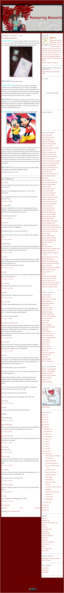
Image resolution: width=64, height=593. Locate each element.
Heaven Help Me (49, 479)
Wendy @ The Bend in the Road (50, 284)
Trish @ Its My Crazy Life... (49, 280)
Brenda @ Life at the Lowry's (49, 154)
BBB (3, 407)
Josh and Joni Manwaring (48, 208)
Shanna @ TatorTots (47, 265)
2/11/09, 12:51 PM (7, 420)
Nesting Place (45, 329)
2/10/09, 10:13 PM (7, 279)
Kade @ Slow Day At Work (48, 216)
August (46, 439)
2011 (44, 422)
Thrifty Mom (45, 356)
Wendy (3, 182)
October (47, 434)
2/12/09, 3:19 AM (7, 480)
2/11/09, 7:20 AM (7, 318)
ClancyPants (5, 205)
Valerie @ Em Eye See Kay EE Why (51, 282)
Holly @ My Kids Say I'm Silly (49, 182)
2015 (44, 414)
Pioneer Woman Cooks (47, 335)
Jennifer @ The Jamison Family (49, 201)
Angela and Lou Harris (47, 146)
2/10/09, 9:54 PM (7, 252)
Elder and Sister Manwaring (49, 169)
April (46, 448)
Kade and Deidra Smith (47, 218)
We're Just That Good (47, 361)
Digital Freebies (46, 305)
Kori (3, 292)
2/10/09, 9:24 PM (7, 201)
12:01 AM (16, 172)
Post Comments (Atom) (14, 511)
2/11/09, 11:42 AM (7, 351)
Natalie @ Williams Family (48, 250)
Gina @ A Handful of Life (48, 180)
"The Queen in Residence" (8, 323)
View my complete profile (50, 62)
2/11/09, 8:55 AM (7, 337)
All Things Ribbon (46, 294)
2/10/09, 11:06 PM (7, 288)
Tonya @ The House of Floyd (49, 278)
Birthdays (44, 520)
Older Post (37, 508)
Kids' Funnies (45, 529)
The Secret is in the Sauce (48, 352)
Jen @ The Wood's (46, 186)
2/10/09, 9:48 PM (7, 239)
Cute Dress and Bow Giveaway (52, 491)
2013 (44, 417)
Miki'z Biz (44, 244)
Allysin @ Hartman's (47, 139)
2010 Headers (45, 568)
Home (21, 508)
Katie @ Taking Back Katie (48, 223)
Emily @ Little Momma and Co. (50, 173)
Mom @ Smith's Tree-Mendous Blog (51, 248)
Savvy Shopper (45, 339)
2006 (44, 510)
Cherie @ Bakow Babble (48, 158)
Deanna (3, 222)
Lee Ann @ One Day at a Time (49, 229)
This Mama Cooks (46, 354)
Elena (54, 37)
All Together (48, 489)
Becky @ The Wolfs (47, 150)
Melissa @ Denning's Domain (49, 240)
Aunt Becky (6, 43)
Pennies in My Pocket (47, 333)
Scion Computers (46, 341)
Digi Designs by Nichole (48, 303)
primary (44, 537)
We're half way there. (50, 469)
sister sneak (44, 544)
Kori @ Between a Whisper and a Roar (51, 227)
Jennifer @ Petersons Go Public (49, 197)
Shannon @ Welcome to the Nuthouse (51, 267)
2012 (44, 419)
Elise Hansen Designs (47, 307)
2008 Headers (45, 570)
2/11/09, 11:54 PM (7, 465)
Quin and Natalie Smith (47, 259)
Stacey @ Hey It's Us (47, 272)
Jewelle (3, 447)
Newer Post (4, 508)
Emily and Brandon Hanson (48, 175)
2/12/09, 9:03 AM (7, 491)
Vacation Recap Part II (50, 460)
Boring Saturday (49, 499)
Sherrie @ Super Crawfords (48, 269)
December (47, 429)
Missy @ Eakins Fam (47, 246)
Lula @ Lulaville (46, 233)
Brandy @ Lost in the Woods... (49, 152)
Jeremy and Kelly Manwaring (49, 203)
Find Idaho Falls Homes (48, 314)
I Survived (47, 484)
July (46, 441)
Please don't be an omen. (51, 472)
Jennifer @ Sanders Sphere (48, 199)
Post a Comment (6, 505)
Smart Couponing (46, 346)
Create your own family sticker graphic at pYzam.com (32, 584)
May (46, 446)
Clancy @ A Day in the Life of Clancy (51, 161)
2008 (44, 505)
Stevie (43, 274)
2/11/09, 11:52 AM (7, 403)
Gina (3, 272)
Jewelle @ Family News (48, 205)
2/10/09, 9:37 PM (7, 218)
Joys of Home (45, 322)
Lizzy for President (46, 324)
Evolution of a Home (47, 309)
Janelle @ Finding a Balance (49, 184)
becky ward (4, 302)
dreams (43, 527)
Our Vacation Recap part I (51, 463)
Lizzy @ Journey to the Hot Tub (50, 231)
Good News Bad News (9, 38)
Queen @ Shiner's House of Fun (50, 257)
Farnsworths (45, 178)
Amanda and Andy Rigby (48, 141)
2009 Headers (45, 572)
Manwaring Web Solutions (48, 327)
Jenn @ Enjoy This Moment (49, 193)
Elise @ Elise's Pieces (47, 171)
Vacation (44, 550)
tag (42, 546)
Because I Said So (46, 297)
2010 (44, 424)
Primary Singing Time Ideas (49, 337)
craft (43, 524)
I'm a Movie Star (49, 496)
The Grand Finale (49, 458)
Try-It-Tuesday (48, 477)
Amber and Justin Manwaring (49, 143)
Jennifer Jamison (6, 484)
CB (2, 496)
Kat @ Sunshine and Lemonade (49, 220)
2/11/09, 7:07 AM (7, 297)
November (47, 431)
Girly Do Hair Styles (47, 318)
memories (44, 531)
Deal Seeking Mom (46, 301)
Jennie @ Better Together (48, 195)
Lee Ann (4, 469)
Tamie (3, 257)
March (46, 451)
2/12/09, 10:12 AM (7, 501)
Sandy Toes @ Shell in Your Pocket (50, 263)
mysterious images (46, 535)
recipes (43, 540)
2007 (44, 507)
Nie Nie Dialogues (46, 331)
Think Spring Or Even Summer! (53, 455)
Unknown (4, 342)
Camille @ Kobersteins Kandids (50, 156)
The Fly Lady (45, 350)
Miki (3, 355)
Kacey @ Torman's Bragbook (49, 214)
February (47, 453)
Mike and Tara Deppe (47, 242)
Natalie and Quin (6, 436)
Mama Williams (5, 424)
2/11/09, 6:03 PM (7, 431)
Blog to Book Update (50, 482)
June (46, 443)
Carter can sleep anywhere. (48, 522)
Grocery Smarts (46, 320)
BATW (43, 518)
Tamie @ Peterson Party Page (49, 276)
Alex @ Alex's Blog (47, 135)
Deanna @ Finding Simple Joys (49, 167)
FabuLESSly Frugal (47, 312)
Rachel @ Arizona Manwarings (49, 261)
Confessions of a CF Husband (49, 299)
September (47, 436)
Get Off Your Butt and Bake (49, 316)
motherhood (45, 533)
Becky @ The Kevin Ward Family (50, 148)
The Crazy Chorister (47, 348)
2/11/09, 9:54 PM (7, 452)
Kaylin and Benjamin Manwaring (50, 225)
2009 (44, 427)
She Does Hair (45, 344)
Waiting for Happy (46, 359)
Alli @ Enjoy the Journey (48, 137)
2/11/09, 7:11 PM (7, 443)
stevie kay (4, 283)
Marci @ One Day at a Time (49, 238)
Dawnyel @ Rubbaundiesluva (49, 165)
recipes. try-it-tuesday (47, 542)
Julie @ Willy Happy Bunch (49, 212)
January (47, 502)
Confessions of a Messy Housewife (50, 163)
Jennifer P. (4, 456)
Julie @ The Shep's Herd (48, 210)
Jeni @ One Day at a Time (48, 188)
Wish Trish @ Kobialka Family (49, 286)
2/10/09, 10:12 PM (7, 267)
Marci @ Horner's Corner (48, 235)
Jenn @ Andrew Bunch (47, 191)
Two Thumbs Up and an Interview (53, 487)
